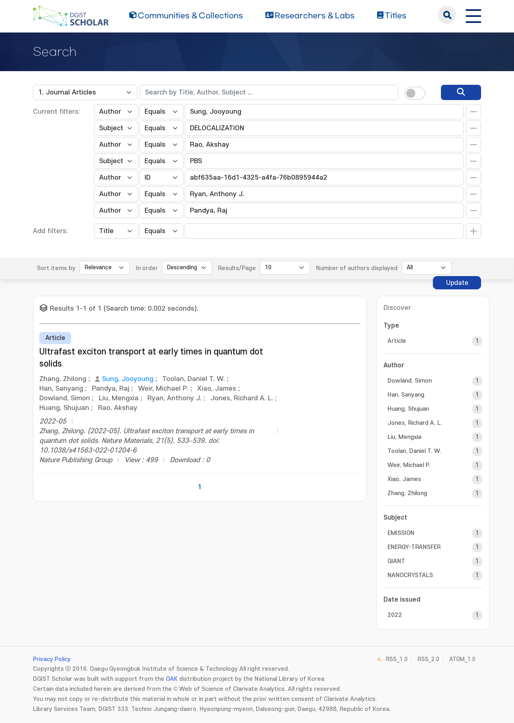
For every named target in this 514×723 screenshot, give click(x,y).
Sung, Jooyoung (127, 379)
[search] (461, 92)
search (447, 15)
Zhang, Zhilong (407, 493)
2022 (395, 615)
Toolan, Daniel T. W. (414, 451)
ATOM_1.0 (462, 659)
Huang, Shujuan (408, 409)
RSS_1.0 (397, 659)
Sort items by (56, 268)
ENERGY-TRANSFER (414, 547)
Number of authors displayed (357, 268)
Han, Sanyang (406, 394)
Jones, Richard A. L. (415, 423)
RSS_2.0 (428, 659)
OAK (171, 679)
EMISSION (401, 533)
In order (147, 268)
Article (397, 341)
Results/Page (237, 268)
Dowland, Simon (410, 380)
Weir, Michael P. (409, 465)
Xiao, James (404, 479)
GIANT (396, 561)
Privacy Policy (52, 659)
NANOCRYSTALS (410, 575)
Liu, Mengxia (404, 437)
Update (457, 283)
